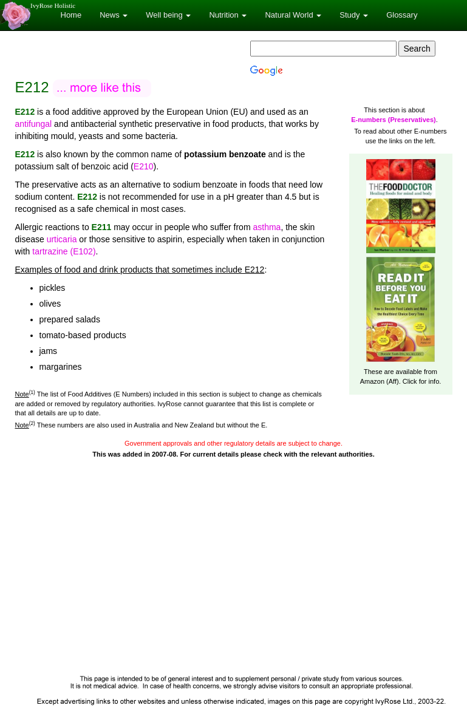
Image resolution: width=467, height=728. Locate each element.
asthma (267, 227)
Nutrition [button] (228, 14)
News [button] (114, 14)
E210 (144, 166)
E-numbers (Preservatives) (393, 119)
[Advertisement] (234, 578)
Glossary (401, 14)
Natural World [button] (293, 14)
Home (71, 14)
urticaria (62, 239)
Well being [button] (168, 14)
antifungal (33, 124)
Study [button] (353, 14)
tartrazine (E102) (63, 251)
